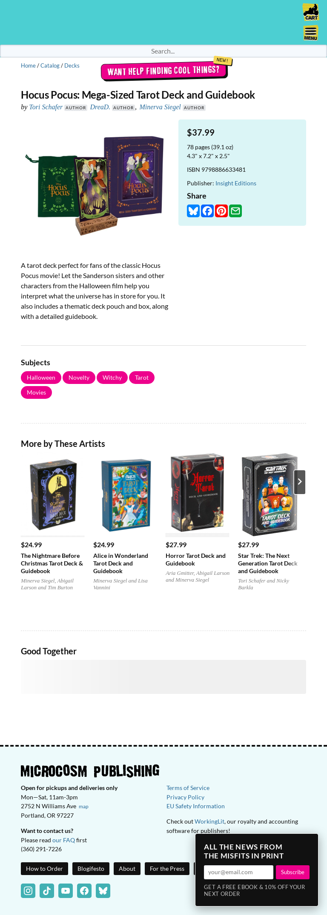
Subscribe (292, 872)
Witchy (112, 377)
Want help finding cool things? (164, 70)
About (127, 868)
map (84, 806)
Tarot (142, 377)
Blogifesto (90, 868)
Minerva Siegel (160, 107)
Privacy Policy (185, 797)
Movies (36, 392)
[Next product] (299, 482)
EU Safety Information (195, 806)
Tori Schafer (46, 107)
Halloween (41, 377)
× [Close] (309, 843)
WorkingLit (209, 821)
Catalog (50, 65)
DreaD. (100, 107)
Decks (72, 65)
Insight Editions (235, 183)
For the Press (167, 868)
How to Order (44, 868)
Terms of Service (187, 787)
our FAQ (63, 840)
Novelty (79, 377)
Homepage (163, 22)
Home (28, 65)
